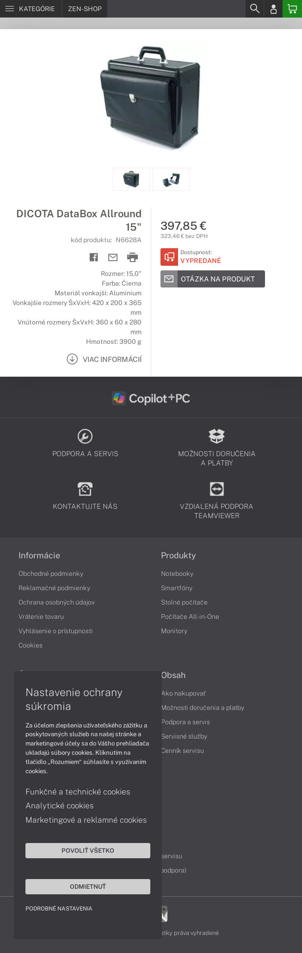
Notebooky (177, 573)
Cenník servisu (182, 750)
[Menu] (31, 9)
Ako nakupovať (183, 693)
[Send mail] (113, 258)
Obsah (173, 675)
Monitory (174, 631)
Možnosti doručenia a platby (202, 707)
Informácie (39, 555)
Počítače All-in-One (190, 616)
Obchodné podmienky (50, 573)
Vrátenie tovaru (41, 616)
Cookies (30, 645)
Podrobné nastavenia (58, 908)
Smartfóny (176, 588)
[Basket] (292, 9)
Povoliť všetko (88, 850)
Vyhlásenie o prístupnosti (55, 631)
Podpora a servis (185, 722)
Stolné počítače (184, 602)
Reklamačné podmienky (54, 588)
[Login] (273, 9)
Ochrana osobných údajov (56, 602)
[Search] (254, 9)
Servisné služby (184, 736)
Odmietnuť (88, 886)
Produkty (178, 555)
